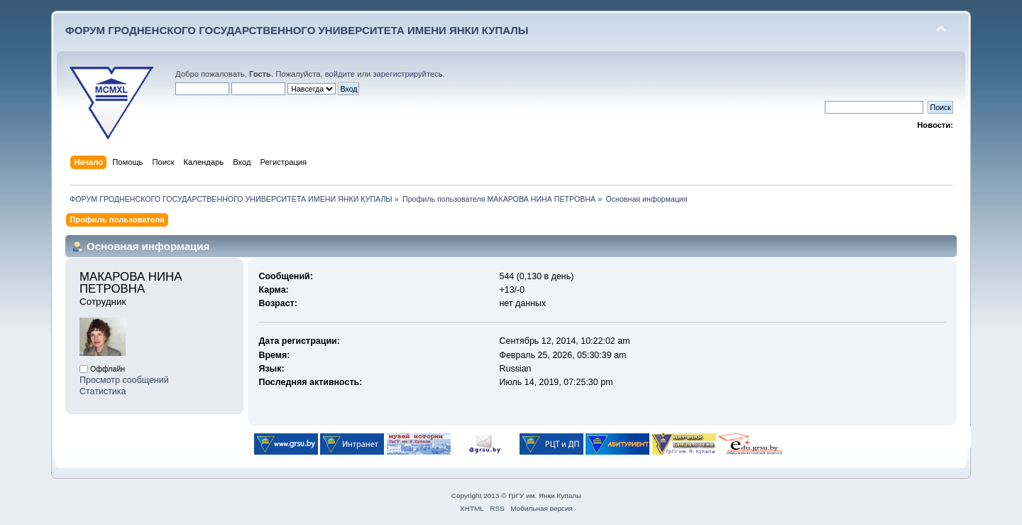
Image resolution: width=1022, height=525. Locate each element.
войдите (340, 74)
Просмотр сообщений (124, 380)
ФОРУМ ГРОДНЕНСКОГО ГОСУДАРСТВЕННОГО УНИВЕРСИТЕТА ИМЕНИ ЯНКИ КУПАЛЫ (297, 30)
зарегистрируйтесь (407, 74)
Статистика (102, 391)
